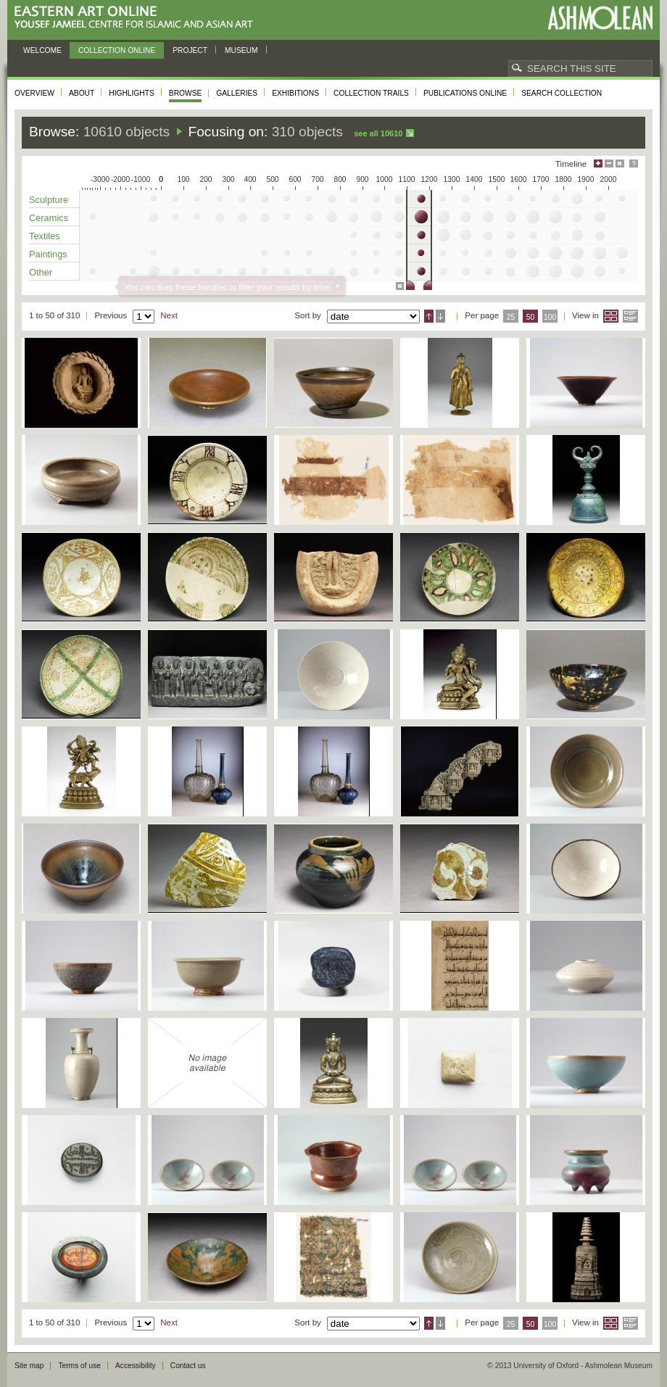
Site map (29, 1366)
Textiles (44, 236)
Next (169, 315)
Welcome (42, 50)
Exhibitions (295, 93)
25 (511, 317)
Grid (610, 316)
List (630, 316)
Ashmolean (599, 18)
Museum (241, 50)
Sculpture (48, 199)
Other (40, 272)
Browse (185, 93)
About (81, 93)
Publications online (465, 93)
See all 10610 (378, 133)
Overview (34, 93)
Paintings (48, 254)
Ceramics (48, 217)
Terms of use (79, 1366)
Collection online (116, 50)
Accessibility (135, 1366)
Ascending (429, 316)
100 (550, 317)
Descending (440, 316)
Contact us (188, 1366)
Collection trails (371, 93)
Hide (620, 163)
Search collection (561, 93)
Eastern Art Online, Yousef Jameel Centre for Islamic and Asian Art (137, 18)
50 (530, 317)
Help (633, 163)
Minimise (609, 163)
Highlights (131, 93)
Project (190, 50)
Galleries (236, 93)
